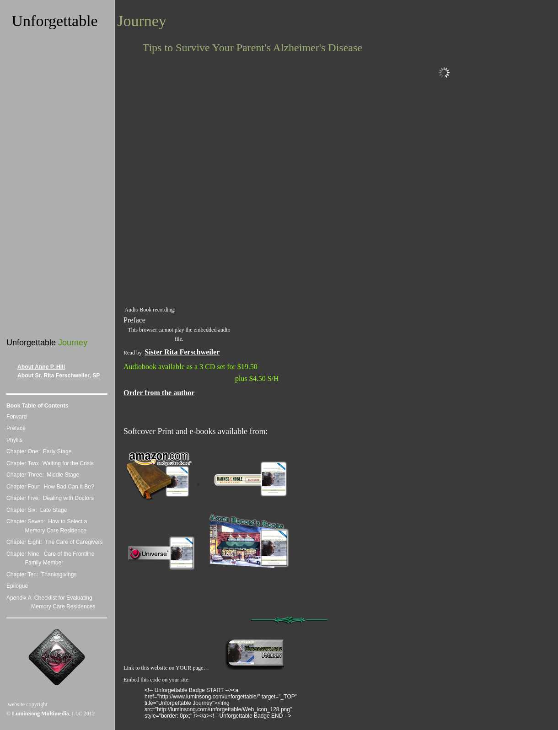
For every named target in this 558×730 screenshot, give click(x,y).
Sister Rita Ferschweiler (182, 352)
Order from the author (158, 393)
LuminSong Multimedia (40, 713)
